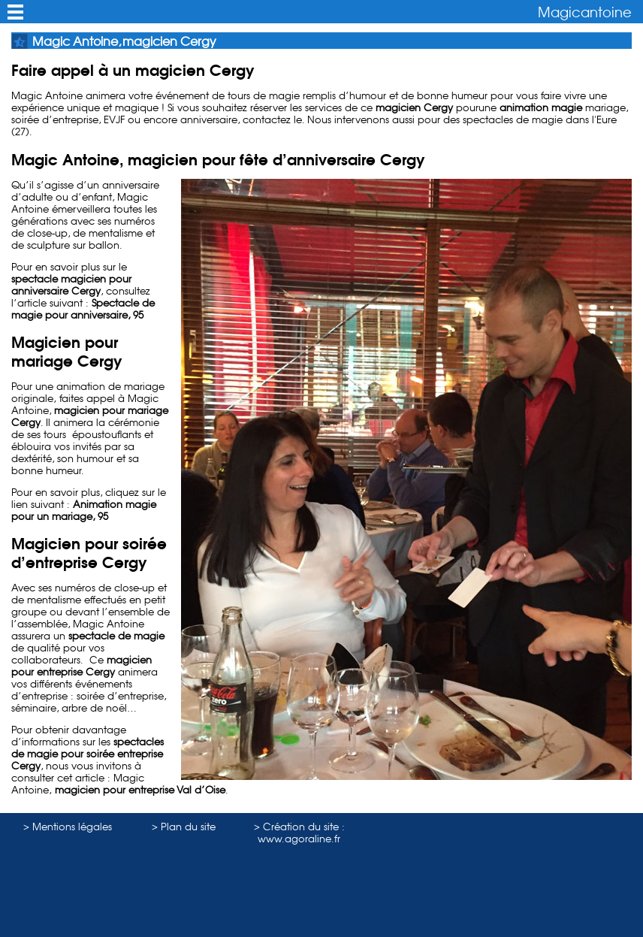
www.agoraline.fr (299, 839)
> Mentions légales (67, 827)
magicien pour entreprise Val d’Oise (138, 790)
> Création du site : (299, 827)
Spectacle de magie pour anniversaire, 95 (83, 309)
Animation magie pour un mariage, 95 (83, 510)
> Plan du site (184, 827)
